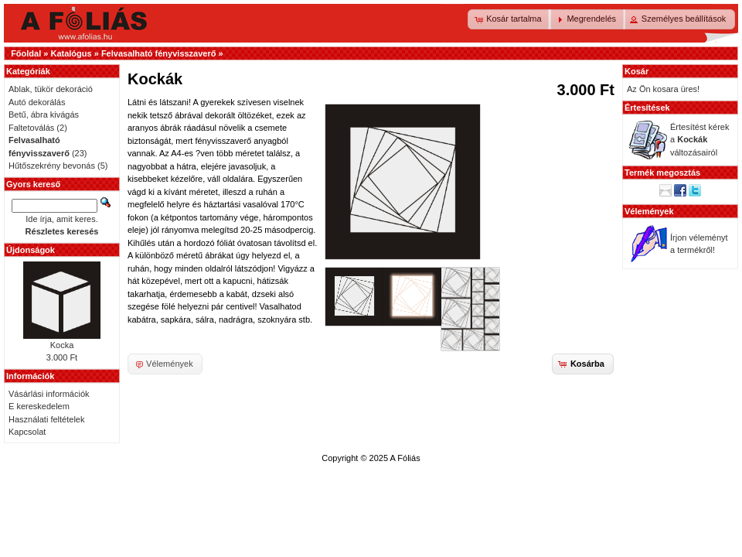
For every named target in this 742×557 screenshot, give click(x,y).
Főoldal (26, 53)
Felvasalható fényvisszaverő (158, 53)
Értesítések (647, 107)
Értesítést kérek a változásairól (699, 139)
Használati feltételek (46, 419)
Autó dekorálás (37, 102)
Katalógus (70, 53)
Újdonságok (30, 250)
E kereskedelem (39, 406)
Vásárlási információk (49, 393)
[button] (509, 19)
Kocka (62, 345)
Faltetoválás (31, 127)
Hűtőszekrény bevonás (52, 165)
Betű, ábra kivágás (44, 114)
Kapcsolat (27, 431)
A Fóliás (405, 458)
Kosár (636, 71)
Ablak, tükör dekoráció (51, 89)
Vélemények (649, 211)
